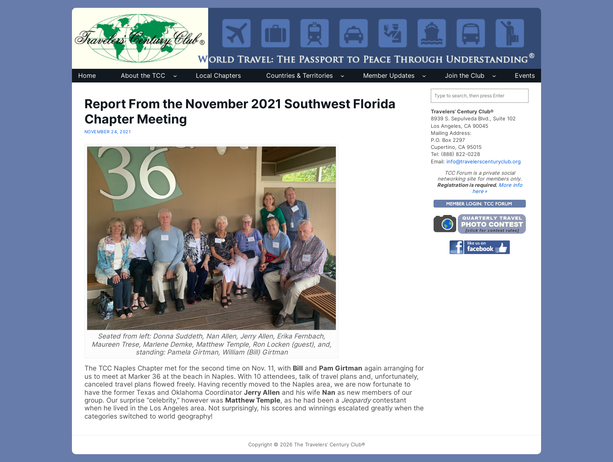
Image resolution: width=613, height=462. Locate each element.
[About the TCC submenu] (175, 76)
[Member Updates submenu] (424, 76)
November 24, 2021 (107, 131)
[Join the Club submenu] (494, 76)
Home (87, 75)
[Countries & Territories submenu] (342, 76)
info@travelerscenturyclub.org (483, 161)
